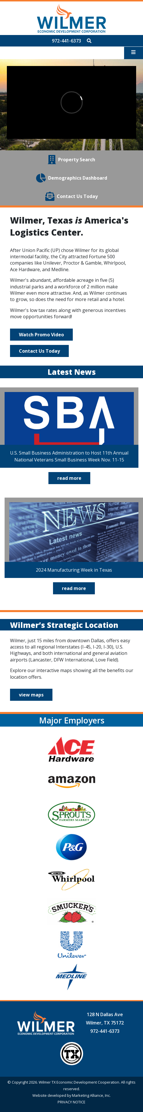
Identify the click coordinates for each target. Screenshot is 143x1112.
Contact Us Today (39, 351)
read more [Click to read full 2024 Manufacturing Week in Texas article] (74, 588)
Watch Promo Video (41, 334)
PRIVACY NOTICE (71, 1102)
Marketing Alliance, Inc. (91, 1095)
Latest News (72, 372)
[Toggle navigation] (133, 52)
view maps (31, 695)
